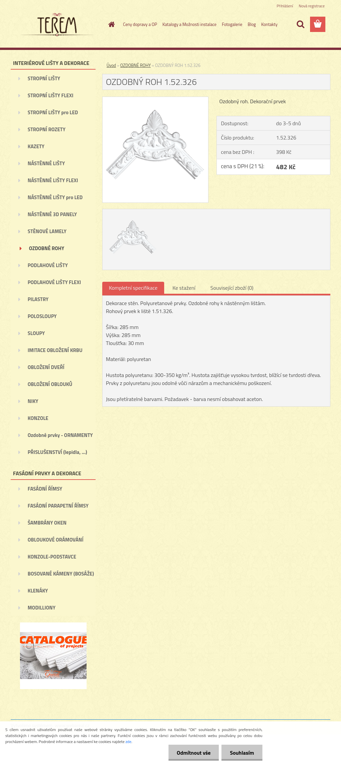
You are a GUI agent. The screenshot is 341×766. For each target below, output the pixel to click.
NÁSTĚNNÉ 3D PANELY (52, 214)
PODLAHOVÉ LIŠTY (48, 265)
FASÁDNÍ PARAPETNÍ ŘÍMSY (58, 506)
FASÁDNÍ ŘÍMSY (45, 489)
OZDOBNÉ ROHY (46, 248)
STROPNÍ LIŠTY (44, 78)
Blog (252, 24)
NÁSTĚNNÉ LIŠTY (46, 163)
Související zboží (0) (231, 288)
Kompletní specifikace (133, 288)
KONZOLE (38, 418)
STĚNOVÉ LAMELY (47, 231)
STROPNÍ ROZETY (47, 129)
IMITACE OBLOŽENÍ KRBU (55, 350)
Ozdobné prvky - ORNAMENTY (60, 435)
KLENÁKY (38, 590)
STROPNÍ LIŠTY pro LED (53, 112)
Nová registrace (312, 6)
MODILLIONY (42, 607)
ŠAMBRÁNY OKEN (47, 523)
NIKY (33, 401)
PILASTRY (38, 299)
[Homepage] (111, 24)
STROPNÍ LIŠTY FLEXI (50, 95)
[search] (300, 24)
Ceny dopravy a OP (140, 24)
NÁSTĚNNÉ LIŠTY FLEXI (53, 180)
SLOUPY (36, 333)
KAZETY (36, 146)
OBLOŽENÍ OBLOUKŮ (50, 384)
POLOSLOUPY (42, 316)
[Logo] (56, 24)
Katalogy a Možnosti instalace (189, 24)
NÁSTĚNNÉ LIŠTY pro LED (55, 197)
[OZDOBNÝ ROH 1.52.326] (155, 100)
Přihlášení (285, 6)
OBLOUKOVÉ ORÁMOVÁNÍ (55, 540)
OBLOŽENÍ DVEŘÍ (46, 367)
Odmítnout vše (194, 753)
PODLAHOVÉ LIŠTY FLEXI (54, 282)
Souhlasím (242, 753)
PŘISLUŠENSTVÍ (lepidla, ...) (57, 452)
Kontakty (269, 24)
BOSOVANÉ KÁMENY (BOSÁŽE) (61, 573)
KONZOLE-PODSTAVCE (52, 557)
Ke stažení (183, 288)
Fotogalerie (232, 24)
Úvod (111, 65)
